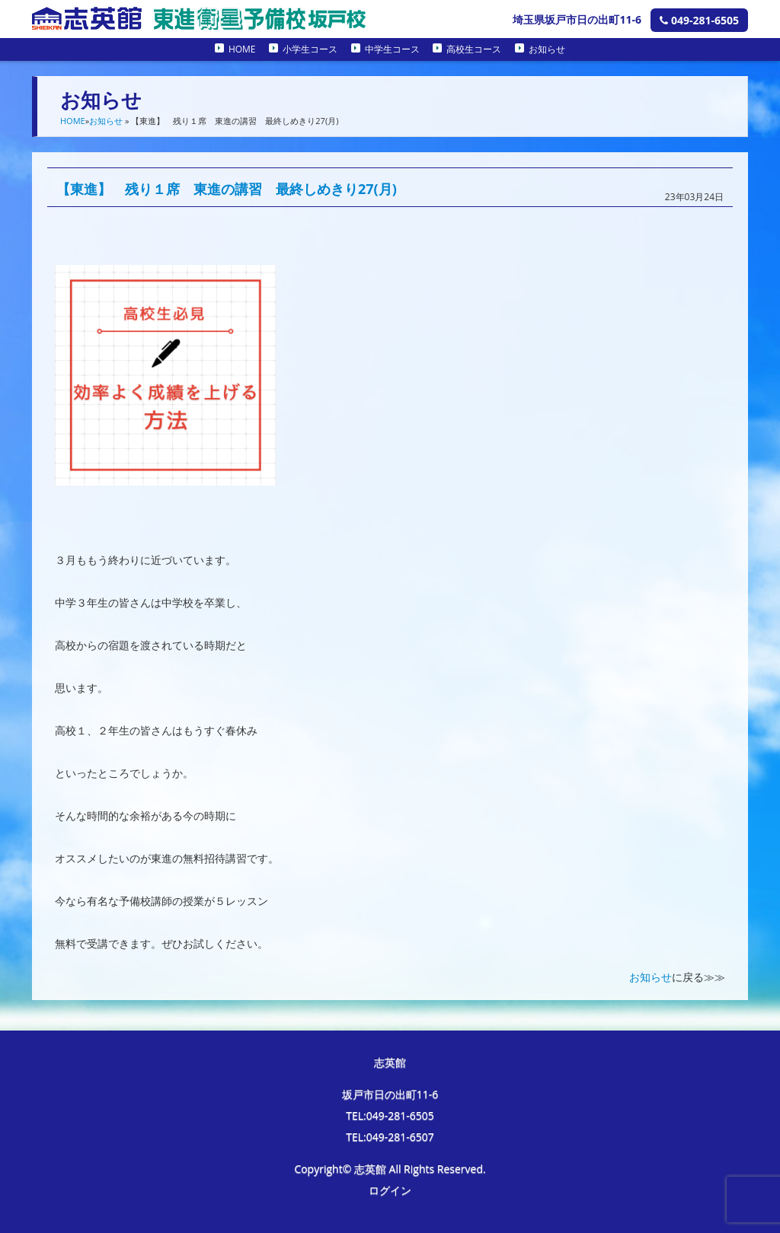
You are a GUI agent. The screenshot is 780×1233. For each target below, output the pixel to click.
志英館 (390, 1062)
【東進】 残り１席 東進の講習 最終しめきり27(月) (226, 189)
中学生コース (392, 49)
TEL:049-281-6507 (390, 1136)
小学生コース (310, 49)
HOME (242, 49)
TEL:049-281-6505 (390, 1115)
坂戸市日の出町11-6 (390, 1094)
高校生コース (473, 49)
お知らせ (547, 49)
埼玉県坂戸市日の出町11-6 (577, 19)
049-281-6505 (699, 20)
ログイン (390, 1190)
